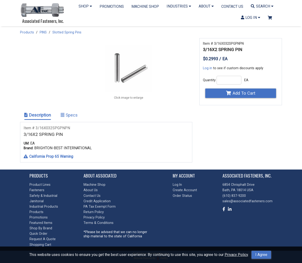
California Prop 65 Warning (48, 156)
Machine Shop (94, 184)
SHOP (85, 6)
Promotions (38, 217)
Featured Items (40, 223)
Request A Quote (42, 239)
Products (27, 32)
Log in (207, 68)
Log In (177, 184)
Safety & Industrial (43, 196)
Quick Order (38, 233)
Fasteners (36, 190)
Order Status (182, 196)
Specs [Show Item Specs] (69, 115)
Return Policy (94, 212)
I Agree (261, 254)
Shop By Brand (40, 228)
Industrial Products (43, 206)
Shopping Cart (40, 245)
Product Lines (39, 184)
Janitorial (36, 201)
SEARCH (262, 6)
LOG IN (250, 17)
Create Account (185, 190)
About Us (91, 190)
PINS (43, 32)
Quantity (209, 80)
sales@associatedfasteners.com (247, 201)
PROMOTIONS (112, 6)
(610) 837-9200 (234, 196)
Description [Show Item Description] (37, 115)
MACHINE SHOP (145, 6)
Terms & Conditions (98, 223)
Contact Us (92, 196)
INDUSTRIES (179, 6)
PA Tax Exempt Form (100, 206)
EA (246, 80)
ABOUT (206, 6)
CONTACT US (232, 6)
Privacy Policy (236, 254)
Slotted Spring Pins (66, 32)
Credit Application (97, 201)
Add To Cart (240, 93)
